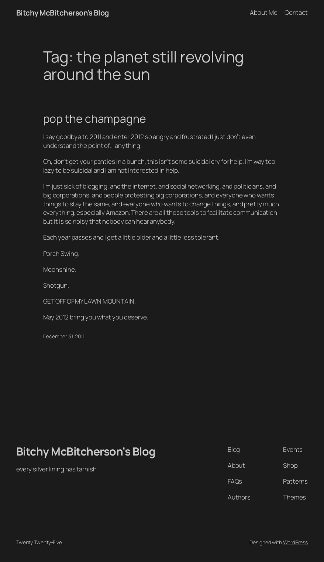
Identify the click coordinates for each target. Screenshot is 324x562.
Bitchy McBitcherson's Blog (62, 12)
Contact (296, 12)
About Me (263, 12)
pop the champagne (94, 118)
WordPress (295, 542)
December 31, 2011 (64, 336)
